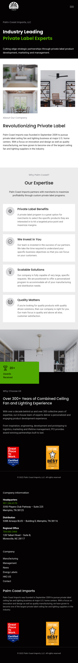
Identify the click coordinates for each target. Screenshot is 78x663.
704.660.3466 (10, 531)
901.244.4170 (10, 503)
